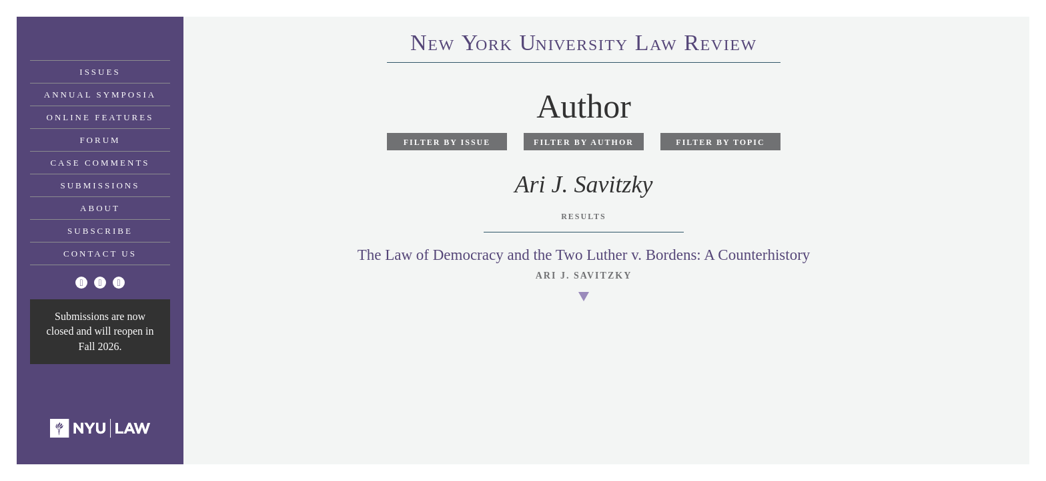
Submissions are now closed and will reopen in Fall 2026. (100, 331)
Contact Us (100, 254)
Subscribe (100, 231)
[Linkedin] (119, 283)
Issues (99, 72)
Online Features (100, 117)
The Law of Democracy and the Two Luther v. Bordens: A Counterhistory (584, 255)
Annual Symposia (100, 95)
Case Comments (99, 163)
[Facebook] (100, 283)
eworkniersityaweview (583, 44)
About (100, 208)
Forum (99, 140)
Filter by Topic (720, 142)
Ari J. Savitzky (584, 276)
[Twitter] (81, 283)
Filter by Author (584, 142)
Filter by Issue (447, 142)
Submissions (100, 185)
